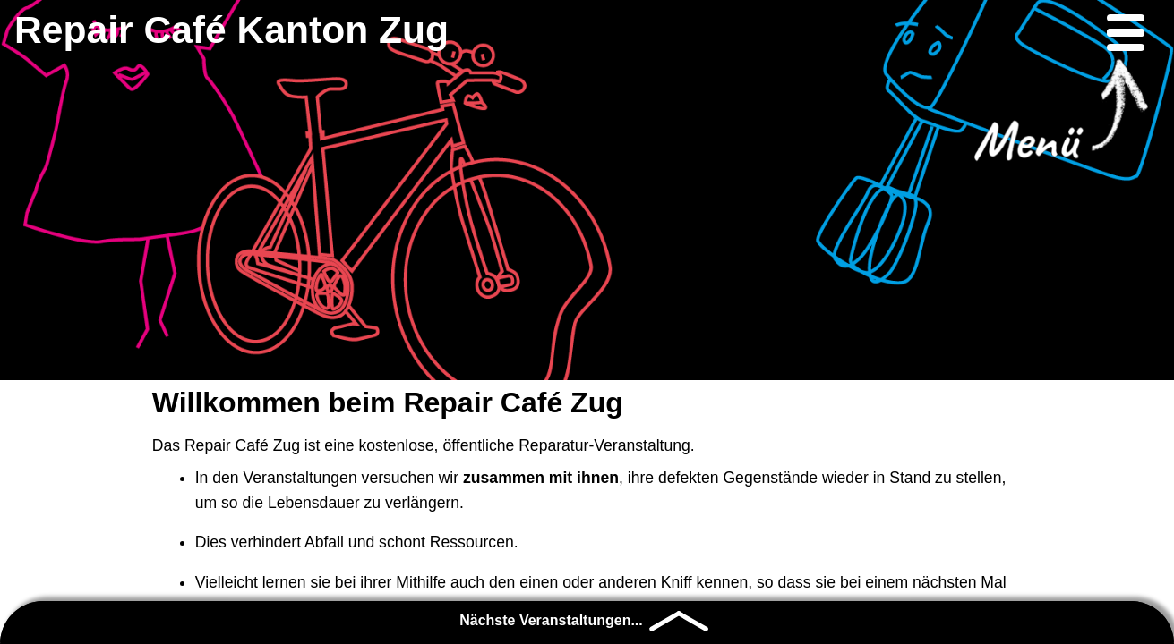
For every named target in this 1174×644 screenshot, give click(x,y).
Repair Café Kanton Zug (231, 29)
